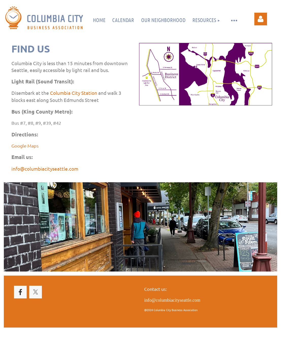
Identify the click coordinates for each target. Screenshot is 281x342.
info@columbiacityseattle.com (44, 169)
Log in (260, 19)
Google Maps (25, 145)
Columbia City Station (73, 93)
